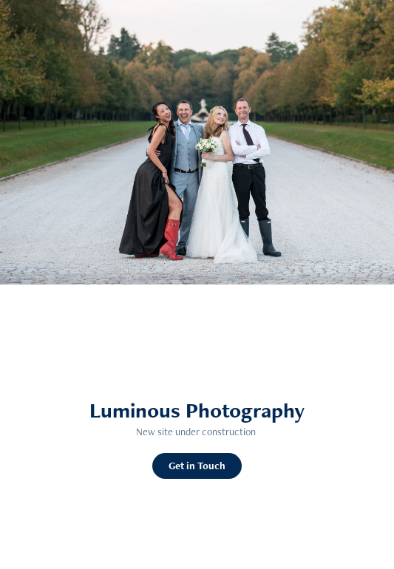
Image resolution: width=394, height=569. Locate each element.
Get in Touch (197, 465)
